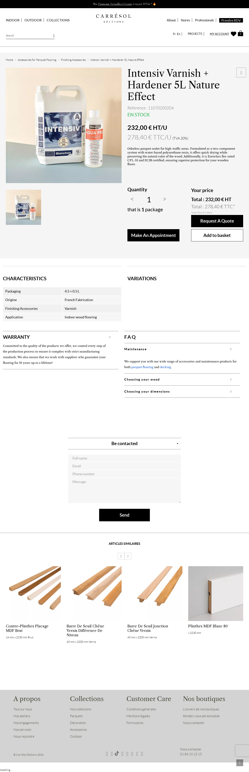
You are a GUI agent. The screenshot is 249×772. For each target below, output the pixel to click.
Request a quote (217, 221)
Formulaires (134, 723)
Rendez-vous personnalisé (201, 716)
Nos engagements (26, 723)
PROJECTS (195, 33)
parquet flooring (142, 367)
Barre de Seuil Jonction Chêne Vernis (147, 628)
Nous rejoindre (23, 737)
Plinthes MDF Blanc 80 (208, 626)
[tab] (60, 337)
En (178, 34)
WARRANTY (17, 337)
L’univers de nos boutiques (201, 709)
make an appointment (153, 235)
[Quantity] (148, 200)
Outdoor (76, 737)
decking (165, 367)
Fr (174, 34)
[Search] (30, 35)
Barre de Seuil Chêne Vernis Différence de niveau (85, 630)
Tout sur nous (22, 709)
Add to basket (217, 235)
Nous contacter (194, 723)
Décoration (78, 723)
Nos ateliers (21, 716)
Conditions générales (141, 709)
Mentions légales (138, 716)
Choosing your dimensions (147, 391)
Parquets (76, 716)
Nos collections (80, 709)
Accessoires (78, 730)
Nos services (22, 730)
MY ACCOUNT (219, 34)
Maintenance (135, 349)
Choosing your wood (142, 379)
